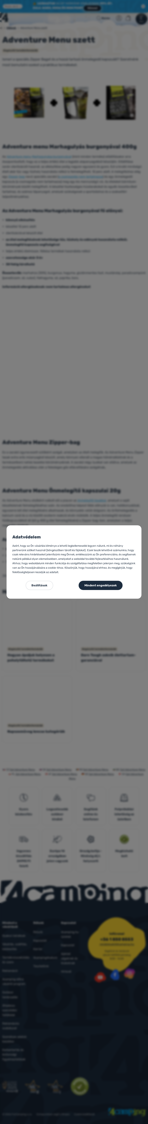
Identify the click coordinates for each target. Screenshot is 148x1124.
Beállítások (39, 585)
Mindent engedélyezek (100, 585)
